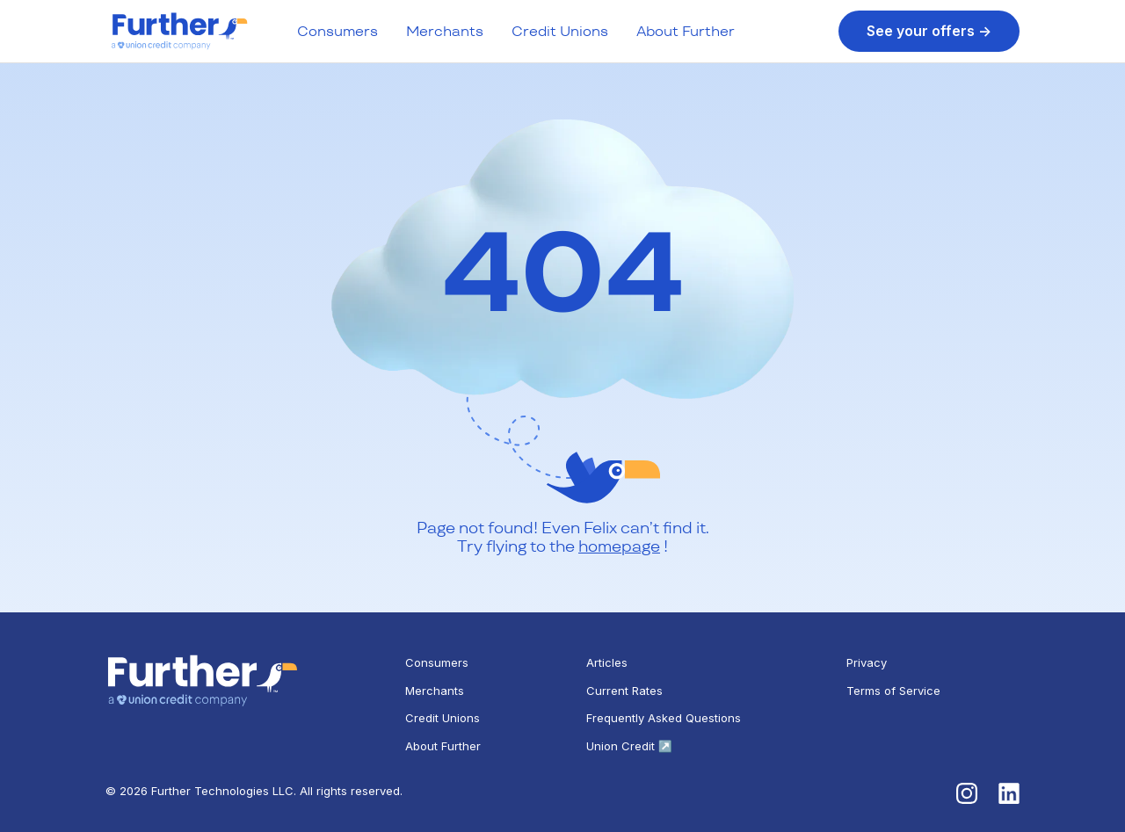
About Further (685, 31)
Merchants (444, 31)
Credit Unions (560, 31)
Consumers (337, 31)
